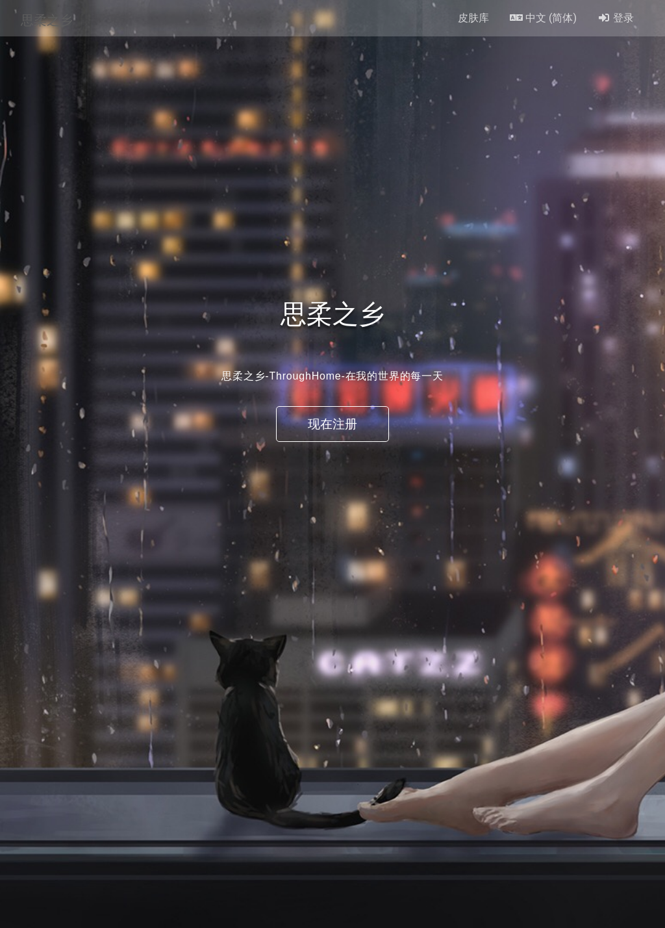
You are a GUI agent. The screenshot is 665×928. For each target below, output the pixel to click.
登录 (615, 18)
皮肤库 (473, 18)
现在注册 (332, 424)
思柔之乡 (47, 18)
